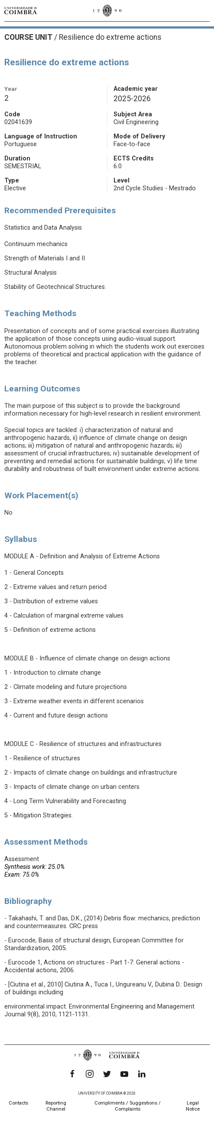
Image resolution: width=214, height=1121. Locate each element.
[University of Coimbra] (20, 10)
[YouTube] (124, 1074)
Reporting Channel (55, 1106)
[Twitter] (107, 1074)
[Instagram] (89, 1074)
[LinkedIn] (141, 1074)
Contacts (18, 1103)
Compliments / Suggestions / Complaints (127, 1106)
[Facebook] (72, 1074)
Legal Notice (193, 1106)
